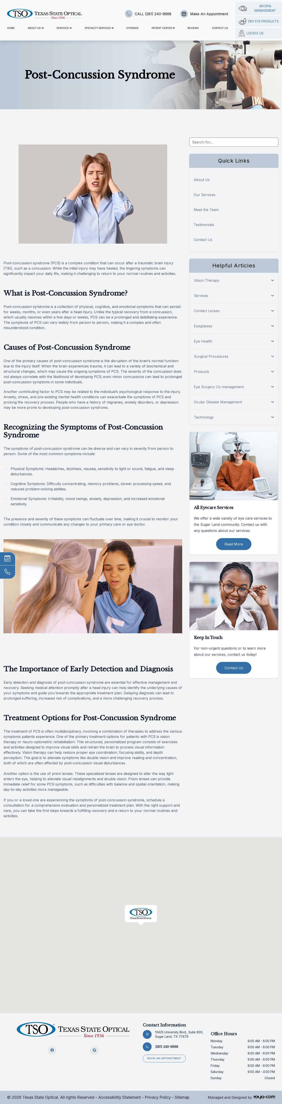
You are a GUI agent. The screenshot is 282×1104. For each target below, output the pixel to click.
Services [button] (63, 28)
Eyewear (132, 28)
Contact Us (220, 28)
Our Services (204, 195)
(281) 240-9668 (166, 1046)
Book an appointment (164, 1058)
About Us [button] (35, 28)
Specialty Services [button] (99, 28)
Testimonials (204, 224)
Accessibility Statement (119, 1097)
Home (11, 28)
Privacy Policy (158, 1097)
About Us (202, 180)
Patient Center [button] (163, 28)
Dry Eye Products (259, 21)
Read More (233, 544)
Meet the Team (206, 209)
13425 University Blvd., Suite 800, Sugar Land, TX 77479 (179, 1034)
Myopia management (257, 8)
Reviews (193, 28)
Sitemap (182, 1097)
